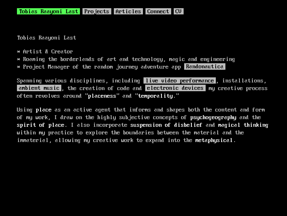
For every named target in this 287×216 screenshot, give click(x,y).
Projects (96, 11)
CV (178, 11)
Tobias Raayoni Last (48, 11)
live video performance (179, 81)
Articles (128, 11)
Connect (158, 11)
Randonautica (205, 67)
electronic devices (175, 88)
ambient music (39, 88)
